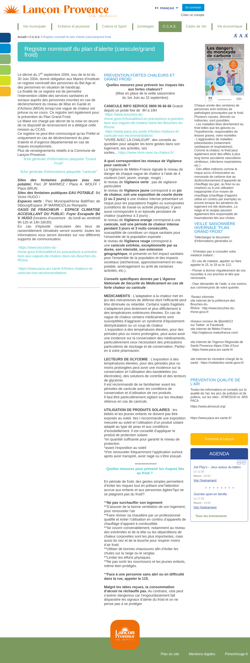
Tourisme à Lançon (219, 439)
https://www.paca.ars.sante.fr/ (212, 349)
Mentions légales (202, 654)
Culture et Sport (114, 26)
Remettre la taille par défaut (246, 36)
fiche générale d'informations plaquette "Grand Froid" (59, 161)
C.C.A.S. (170, 26)
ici (230, 241)
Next (244, 462)
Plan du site (170, 654)
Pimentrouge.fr (236, 654)
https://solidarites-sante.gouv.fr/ (222, 362)
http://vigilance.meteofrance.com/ (215, 332)
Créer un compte (192, 15)
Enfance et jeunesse (74, 26)
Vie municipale (34, 26)
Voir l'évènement (205, 480)
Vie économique (229, 26)
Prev (239, 462)
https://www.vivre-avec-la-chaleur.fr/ (146, 153)
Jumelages (145, 26)
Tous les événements (211, 516)
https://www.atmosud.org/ (208, 406)
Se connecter (193, 7)
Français (167, 8)
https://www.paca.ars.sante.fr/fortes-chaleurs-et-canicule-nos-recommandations (55, 271)
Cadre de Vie (196, 26)
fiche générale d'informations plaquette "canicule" (59, 172)
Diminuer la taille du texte (241, 36)
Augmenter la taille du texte (235, 36)
